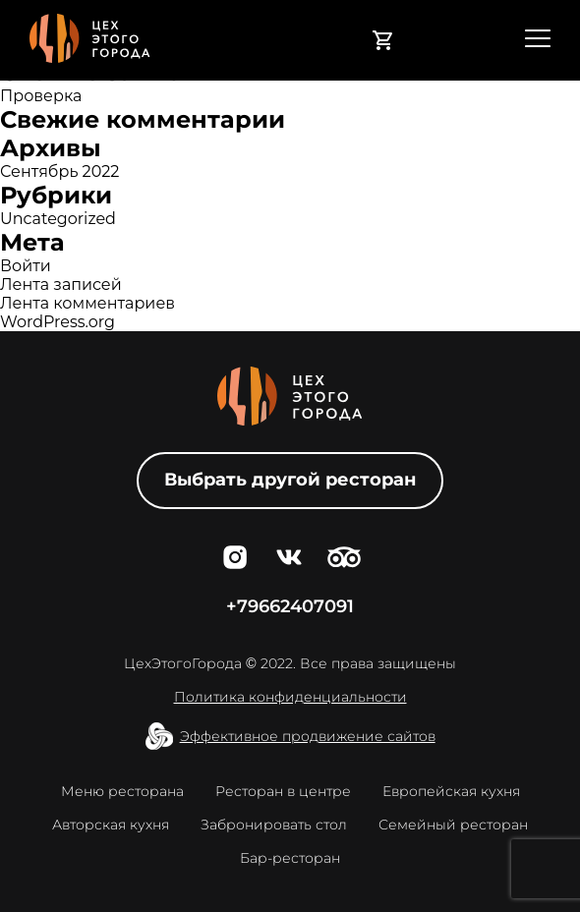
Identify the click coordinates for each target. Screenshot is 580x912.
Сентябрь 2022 (59, 171)
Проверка (41, 95)
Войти (25, 265)
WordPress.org (57, 322)
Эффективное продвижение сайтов (307, 736)
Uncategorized (58, 218)
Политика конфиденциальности (290, 697)
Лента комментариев (87, 303)
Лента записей (61, 284)
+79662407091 (290, 606)
